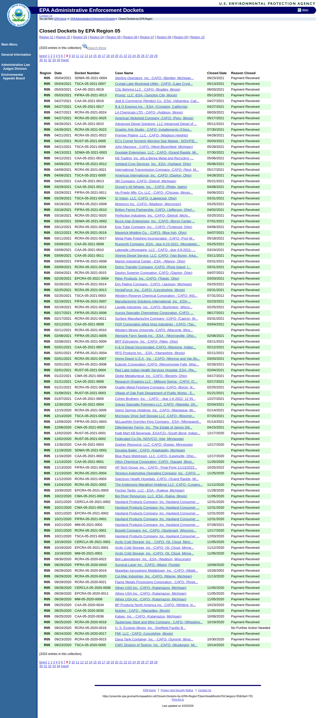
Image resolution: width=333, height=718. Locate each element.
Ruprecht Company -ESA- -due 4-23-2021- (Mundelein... (157, 244)
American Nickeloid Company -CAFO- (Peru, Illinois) (154, 118)
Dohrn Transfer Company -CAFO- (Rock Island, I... (153, 267)
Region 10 (197, 37)
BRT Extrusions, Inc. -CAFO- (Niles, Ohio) (146, 341)
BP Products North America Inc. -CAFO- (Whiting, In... (155, 605)
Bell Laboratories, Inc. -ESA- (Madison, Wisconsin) (153, 559)
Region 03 (80, 37)
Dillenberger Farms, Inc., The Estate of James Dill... (153, 427)
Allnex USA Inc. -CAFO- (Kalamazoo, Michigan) (151, 588)
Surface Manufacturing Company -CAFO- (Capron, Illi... (156, 318)
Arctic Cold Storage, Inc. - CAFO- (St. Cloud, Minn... (154, 542)
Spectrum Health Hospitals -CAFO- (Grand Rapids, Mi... (157, 479)
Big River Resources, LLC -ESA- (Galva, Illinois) (151, 496)
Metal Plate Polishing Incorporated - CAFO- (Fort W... (155, 238)
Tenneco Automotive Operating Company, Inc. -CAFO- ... (157, 473)
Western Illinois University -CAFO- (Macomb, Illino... (154, 330)
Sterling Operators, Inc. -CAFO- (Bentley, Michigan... (154, 78)
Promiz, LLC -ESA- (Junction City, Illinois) (146, 95)
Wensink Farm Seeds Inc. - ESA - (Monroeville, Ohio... (155, 336)
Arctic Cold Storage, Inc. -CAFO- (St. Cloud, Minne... (154, 548)
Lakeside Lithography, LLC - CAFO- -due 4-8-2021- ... (155, 250)
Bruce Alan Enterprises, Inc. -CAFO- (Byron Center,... (155, 221)
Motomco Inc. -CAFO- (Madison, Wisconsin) (148, 204)
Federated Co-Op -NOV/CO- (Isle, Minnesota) (149, 439)
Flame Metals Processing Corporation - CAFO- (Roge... (156, 582)
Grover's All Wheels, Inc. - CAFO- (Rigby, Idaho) (151, 187)
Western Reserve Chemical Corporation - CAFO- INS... (156, 296)
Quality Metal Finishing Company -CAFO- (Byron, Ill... (155, 387)
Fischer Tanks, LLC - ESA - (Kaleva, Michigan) (149, 490)
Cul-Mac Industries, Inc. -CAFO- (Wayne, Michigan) (153, 576)
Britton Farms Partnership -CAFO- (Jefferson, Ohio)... (155, 210)
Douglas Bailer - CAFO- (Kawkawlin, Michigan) (150, 450)
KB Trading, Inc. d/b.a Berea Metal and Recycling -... (154, 158)
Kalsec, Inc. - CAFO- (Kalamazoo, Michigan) (148, 616)
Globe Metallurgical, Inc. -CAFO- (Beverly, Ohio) (151, 376)
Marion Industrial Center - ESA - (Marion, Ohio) (150, 261)
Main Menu (10, 44)
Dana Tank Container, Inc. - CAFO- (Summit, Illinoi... (154, 639)
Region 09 (181, 37)
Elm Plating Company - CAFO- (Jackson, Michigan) (153, 284)
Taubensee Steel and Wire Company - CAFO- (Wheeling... (159, 622)
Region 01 (46, 37)
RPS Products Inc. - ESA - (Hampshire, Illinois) (150, 353)
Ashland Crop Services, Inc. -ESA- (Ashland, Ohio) (153, 164)
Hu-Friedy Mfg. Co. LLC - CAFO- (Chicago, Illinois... (154, 192)
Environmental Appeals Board (14, 76)
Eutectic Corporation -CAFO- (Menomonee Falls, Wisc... (157, 364)
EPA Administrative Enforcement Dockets (93, 18)
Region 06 (130, 37)
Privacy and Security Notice (177, 690)
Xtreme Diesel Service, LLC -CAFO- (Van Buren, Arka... (156, 255)
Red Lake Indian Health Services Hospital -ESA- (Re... (156, 370)
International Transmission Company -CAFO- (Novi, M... (157, 170)
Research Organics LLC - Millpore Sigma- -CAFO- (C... (156, 381)
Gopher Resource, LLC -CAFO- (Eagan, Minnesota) (154, 444)
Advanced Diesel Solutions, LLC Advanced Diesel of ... (156, 124)
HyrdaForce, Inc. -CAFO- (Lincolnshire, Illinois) (150, 290)
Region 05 (113, 37)
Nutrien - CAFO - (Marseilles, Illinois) (142, 611)
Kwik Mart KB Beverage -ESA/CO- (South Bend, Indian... (157, 433)
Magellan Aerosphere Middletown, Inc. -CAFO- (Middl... (156, 570)
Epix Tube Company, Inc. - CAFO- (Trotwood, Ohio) (153, 227)
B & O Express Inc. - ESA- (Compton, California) (151, 107)
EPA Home (60, 18)
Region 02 (63, 37)
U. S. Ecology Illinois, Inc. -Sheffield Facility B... (150, 628)
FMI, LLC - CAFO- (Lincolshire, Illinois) (144, 633)
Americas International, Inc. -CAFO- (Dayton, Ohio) (153, 175)
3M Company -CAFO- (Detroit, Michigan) (145, 181)
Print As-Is (178, 699)
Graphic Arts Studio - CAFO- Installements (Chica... (153, 129)
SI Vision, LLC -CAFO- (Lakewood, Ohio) (146, 198)
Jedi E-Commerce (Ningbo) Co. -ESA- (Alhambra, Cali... (157, 101)
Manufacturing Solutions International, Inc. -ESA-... (153, 301)
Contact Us (45, 15)
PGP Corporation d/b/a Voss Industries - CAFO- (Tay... (155, 324)
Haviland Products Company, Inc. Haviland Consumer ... (157, 502)
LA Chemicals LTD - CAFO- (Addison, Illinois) (149, 112)
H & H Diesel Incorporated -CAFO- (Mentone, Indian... (155, 347)
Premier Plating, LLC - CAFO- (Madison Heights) (151, 135)
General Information (17, 54)
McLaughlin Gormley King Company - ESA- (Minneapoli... (158, 422)
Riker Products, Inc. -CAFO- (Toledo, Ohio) (147, 278)
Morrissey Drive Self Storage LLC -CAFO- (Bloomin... (155, 416)
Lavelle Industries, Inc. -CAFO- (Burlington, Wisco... (154, 307)
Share (305, 10)
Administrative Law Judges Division (16, 66)
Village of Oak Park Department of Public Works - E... (155, 393)
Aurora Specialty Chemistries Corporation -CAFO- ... (154, 313)
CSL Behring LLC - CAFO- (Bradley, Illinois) (147, 89)
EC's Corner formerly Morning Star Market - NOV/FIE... (156, 141)
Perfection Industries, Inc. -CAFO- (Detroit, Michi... (152, 215)
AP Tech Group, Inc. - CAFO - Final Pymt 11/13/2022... (156, 467)
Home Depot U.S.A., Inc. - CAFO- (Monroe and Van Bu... (157, 359)
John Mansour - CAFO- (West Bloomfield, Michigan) (154, 147)
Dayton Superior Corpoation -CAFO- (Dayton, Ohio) (154, 273)
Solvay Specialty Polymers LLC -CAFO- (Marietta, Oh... (156, 404)
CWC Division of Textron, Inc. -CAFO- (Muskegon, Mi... (156, 645)
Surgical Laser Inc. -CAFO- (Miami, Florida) (147, 565)
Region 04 (97, 37)
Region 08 (164, 37)
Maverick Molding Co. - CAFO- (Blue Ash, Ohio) (151, 233)
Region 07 (147, 37)
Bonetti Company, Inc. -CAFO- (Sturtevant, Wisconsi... (155, 530)
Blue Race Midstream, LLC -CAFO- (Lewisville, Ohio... (155, 456)
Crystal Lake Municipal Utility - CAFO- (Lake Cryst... (154, 84)
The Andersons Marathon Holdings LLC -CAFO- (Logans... (159, 485)
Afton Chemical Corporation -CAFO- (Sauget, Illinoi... (154, 462)
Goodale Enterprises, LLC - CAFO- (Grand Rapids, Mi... (157, 152)
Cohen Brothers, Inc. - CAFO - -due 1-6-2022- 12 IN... (155, 399)
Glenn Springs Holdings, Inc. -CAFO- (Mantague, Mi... (155, 410)
